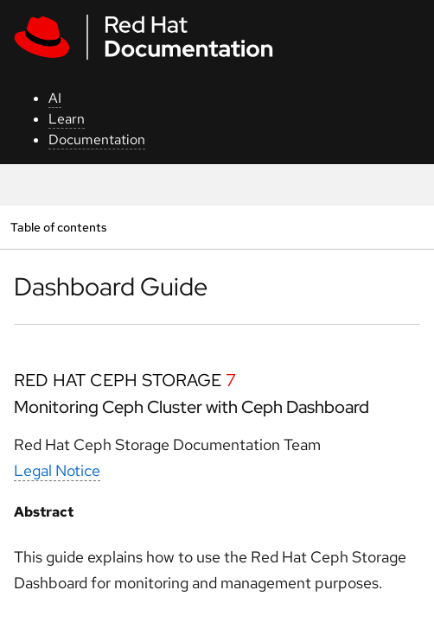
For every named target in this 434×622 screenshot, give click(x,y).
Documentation (96, 139)
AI (54, 98)
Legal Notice (57, 470)
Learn (66, 119)
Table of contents (58, 227)
